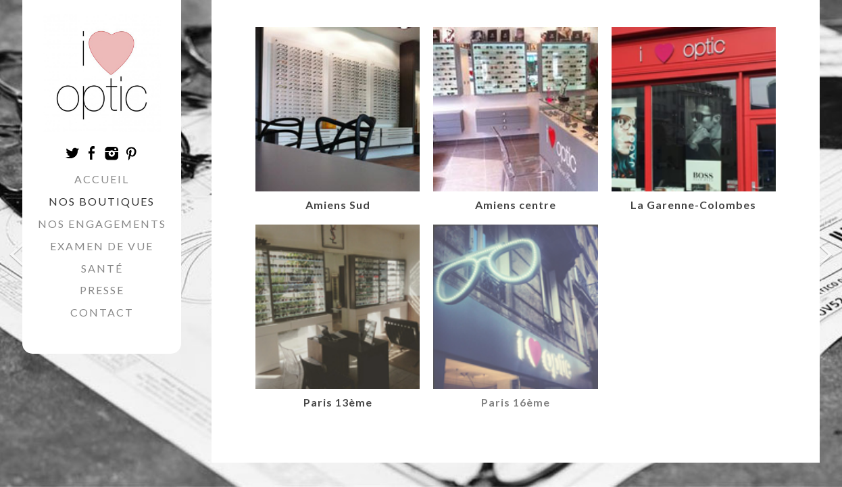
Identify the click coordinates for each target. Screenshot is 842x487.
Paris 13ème (337, 402)
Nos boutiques (102, 201)
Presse (102, 289)
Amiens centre (515, 204)
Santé (102, 268)
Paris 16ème (515, 402)
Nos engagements (102, 223)
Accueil (101, 178)
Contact (102, 312)
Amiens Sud (337, 204)
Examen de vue (101, 245)
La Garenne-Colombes (693, 204)
